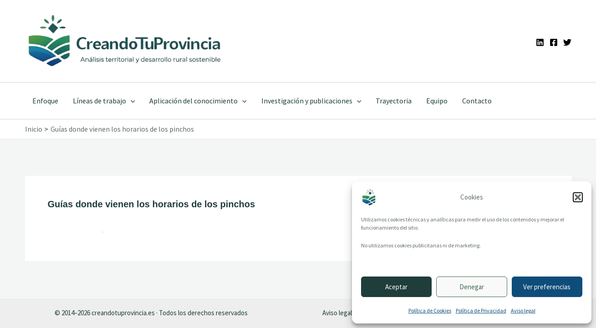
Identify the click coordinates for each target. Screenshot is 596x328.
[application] (130, 100)
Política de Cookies (429, 310)
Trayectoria (394, 100)
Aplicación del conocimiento (198, 100)
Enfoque (45, 100)
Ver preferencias (547, 286)
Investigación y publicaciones (311, 100)
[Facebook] (554, 42)
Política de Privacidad (481, 310)
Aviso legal (523, 310)
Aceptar (396, 286)
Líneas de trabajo (104, 100)
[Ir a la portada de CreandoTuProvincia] (125, 41)
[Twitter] (567, 42)
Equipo (437, 100)
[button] (577, 197)
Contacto (477, 100)
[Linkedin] (540, 42)
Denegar (471, 286)
